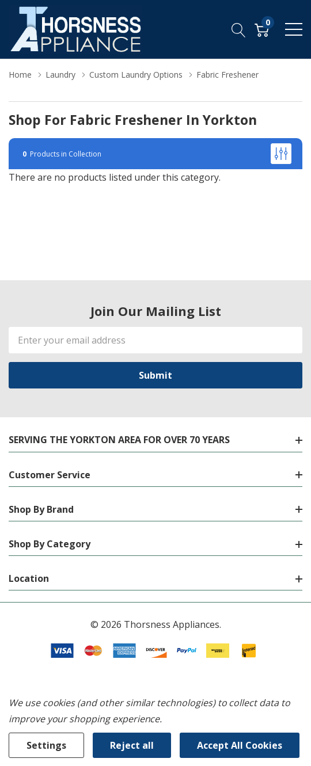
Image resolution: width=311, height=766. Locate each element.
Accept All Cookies (239, 745)
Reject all (132, 745)
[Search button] (239, 29)
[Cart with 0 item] (262, 29)
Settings (46, 745)
